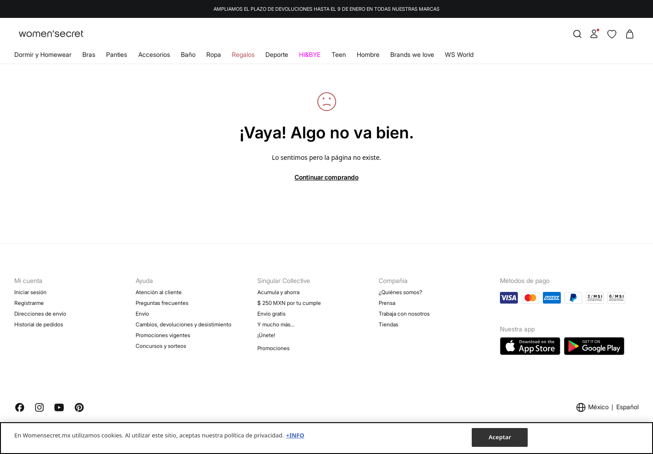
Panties (116, 54)
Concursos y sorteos (161, 346)
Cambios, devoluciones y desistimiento (183, 324)
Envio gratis (271, 313)
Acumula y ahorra (278, 292)
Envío (142, 313)
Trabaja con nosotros (404, 313)
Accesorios (154, 54)
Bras (88, 54)
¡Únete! (266, 335)
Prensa (387, 303)
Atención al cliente (159, 292)
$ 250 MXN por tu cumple (289, 303)
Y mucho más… (275, 324)
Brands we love (412, 54)
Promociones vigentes (163, 335)
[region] (326, 438)
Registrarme (29, 303)
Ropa (213, 54)
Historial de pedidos (38, 324)
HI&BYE (309, 54)
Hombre (368, 54)
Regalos (243, 54)
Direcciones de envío (40, 313)
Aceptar (500, 437)
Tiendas (388, 324)
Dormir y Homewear (43, 54)
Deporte (276, 54)
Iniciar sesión (30, 292)
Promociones (273, 348)
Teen (339, 54)
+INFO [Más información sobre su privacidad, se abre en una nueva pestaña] (295, 435)
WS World (459, 54)
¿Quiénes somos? (400, 292)
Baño (188, 54)
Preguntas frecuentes (162, 303)
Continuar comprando (326, 177)
